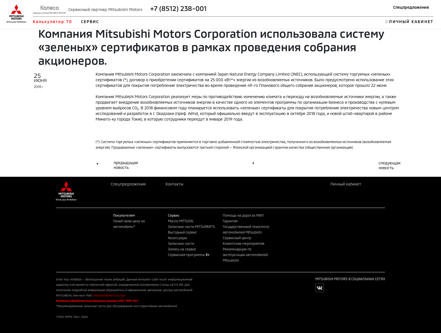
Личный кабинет (345, 184)
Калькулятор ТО (52, 21)
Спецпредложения (411, 7)
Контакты (174, 184)
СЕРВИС (90, 21)
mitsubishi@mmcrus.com (109, 295)
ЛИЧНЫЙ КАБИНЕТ (411, 21)
